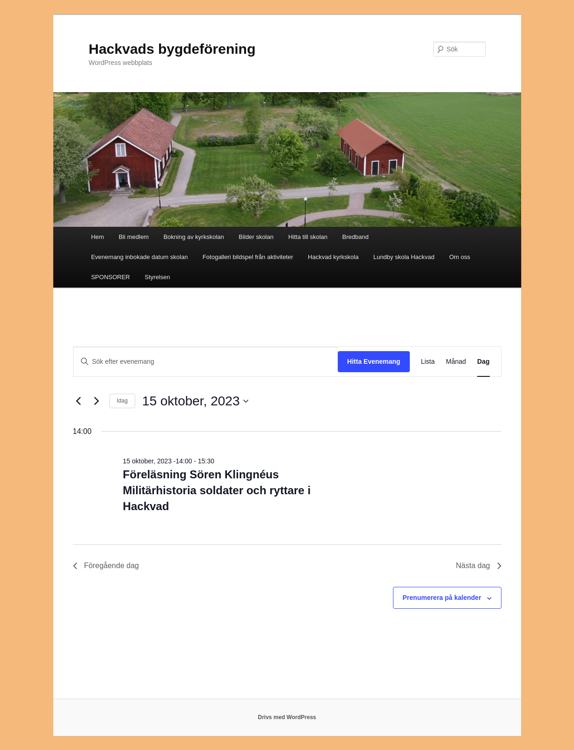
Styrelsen (157, 277)
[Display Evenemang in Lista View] (428, 361)
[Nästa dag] (96, 401)
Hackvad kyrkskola (333, 256)
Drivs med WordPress (287, 717)
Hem (97, 236)
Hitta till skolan (307, 236)
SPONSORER (110, 277)
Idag (122, 400)
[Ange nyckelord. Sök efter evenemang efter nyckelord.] (205, 361)
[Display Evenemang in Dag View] (483, 361)
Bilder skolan (256, 236)
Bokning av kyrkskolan (193, 236)
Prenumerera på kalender (442, 597)
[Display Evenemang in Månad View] (456, 361)
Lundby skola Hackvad (404, 256)
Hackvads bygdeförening (172, 49)
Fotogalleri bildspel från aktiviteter (248, 256)
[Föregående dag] (78, 401)
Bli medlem (134, 236)
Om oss (459, 256)
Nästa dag (478, 566)
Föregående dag (106, 566)
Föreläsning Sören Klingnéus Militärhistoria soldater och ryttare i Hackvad (217, 490)
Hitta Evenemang (373, 361)
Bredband (355, 236)
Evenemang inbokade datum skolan (139, 256)
